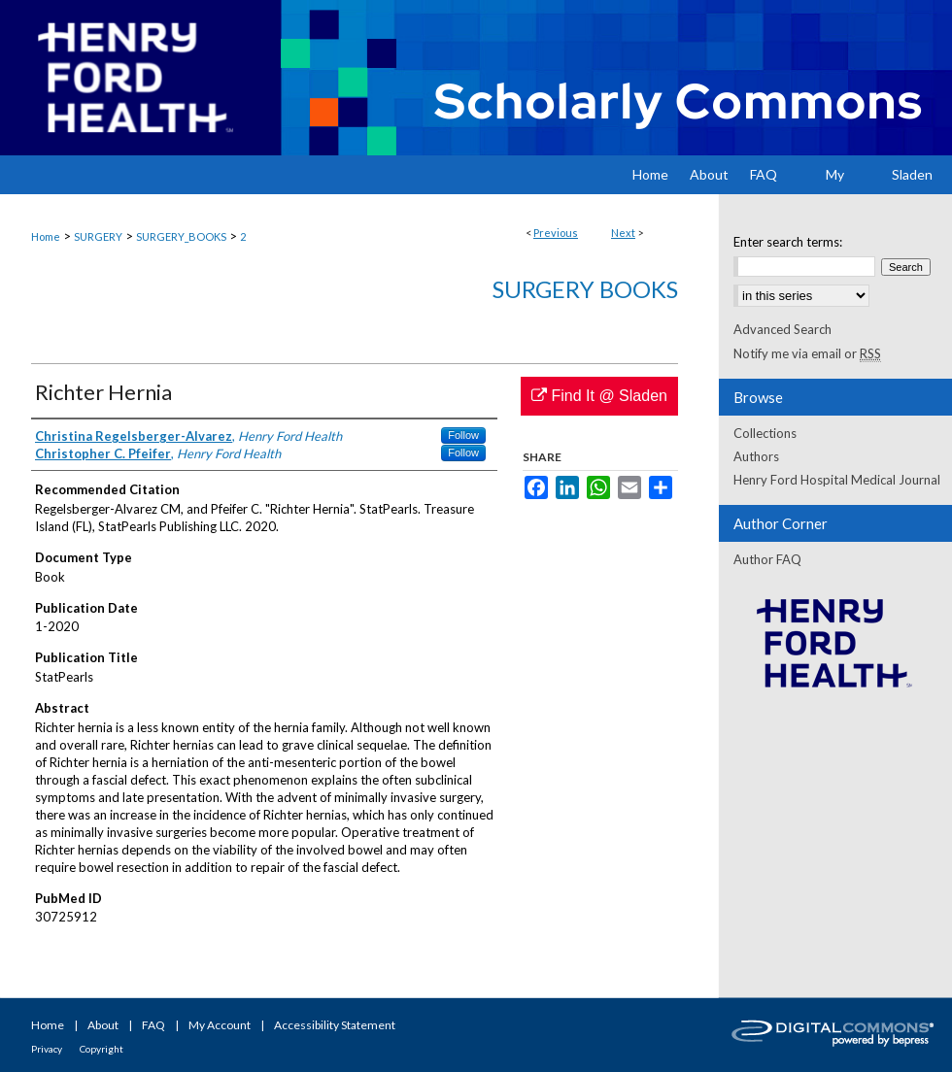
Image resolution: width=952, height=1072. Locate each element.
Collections (765, 433)
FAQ (153, 1025)
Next (623, 232)
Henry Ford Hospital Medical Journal (836, 479)
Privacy (46, 1049)
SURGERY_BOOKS (181, 236)
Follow (463, 435)
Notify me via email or (807, 353)
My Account (219, 1025)
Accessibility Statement (334, 1025)
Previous (555, 232)
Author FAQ (767, 559)
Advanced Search (782, 329)
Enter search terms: (787, 242)
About (103, 1025)
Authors (756, 456)
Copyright (101, 1049)
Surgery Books (585, 289)
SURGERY (98, 236)
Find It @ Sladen (599, 395)
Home (45, 236)
